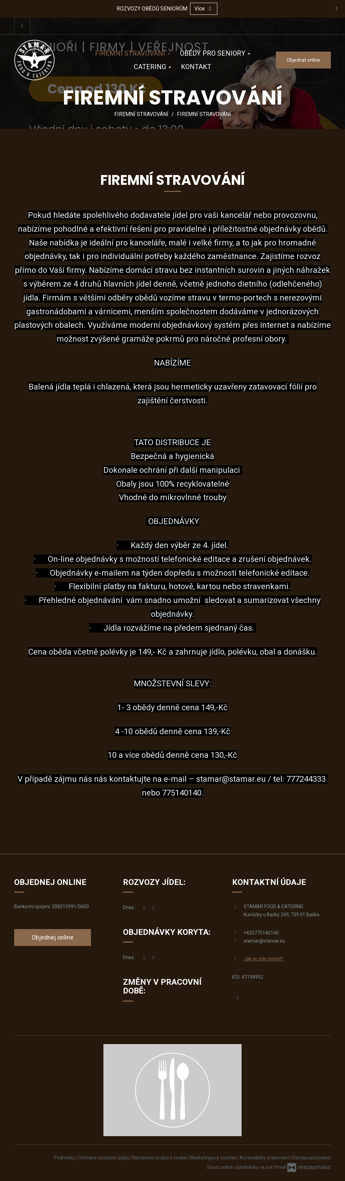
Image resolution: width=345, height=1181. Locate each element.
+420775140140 (261, 932)
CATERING (152, 67)
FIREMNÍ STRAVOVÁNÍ (132, 53)
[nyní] (144, 908)
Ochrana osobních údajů (104, 1157)
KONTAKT (196, 67)
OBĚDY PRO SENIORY (215, 53)
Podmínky (65, 1157)
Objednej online (52, 937)
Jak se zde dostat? (264, 958)
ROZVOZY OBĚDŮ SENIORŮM (152, 8)
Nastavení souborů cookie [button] (160, 1157)
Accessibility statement (265, 1157)
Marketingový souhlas (214, 1157)
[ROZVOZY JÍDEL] (154, 908)
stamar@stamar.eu (231, 779)
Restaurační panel (311, 1157)
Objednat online (303, 60)
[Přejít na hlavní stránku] (44, 60)
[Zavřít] (336, 8)
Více (203, 8)
